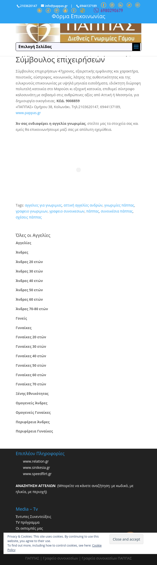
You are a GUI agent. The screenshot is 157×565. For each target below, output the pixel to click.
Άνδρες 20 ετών (29, 261)
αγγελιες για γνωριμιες (43, 205)
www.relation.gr (36, 461)
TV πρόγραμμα (27, 522)
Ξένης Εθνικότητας (32, 393)
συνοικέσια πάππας (117, 211)
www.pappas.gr (28, 112)
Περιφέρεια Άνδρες (33, 422)
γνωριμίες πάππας (119, 205)
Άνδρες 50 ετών (29, 289)
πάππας (92, 211)
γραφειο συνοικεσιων (66, 211)
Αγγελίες (23, 242)
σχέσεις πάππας (28, 217)
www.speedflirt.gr (37, 473)
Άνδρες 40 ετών (29, 280)
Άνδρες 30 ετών (29, 271)
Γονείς (21, 318)
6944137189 (88, 6)
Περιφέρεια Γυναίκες (34, 431)
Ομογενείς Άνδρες (31, 403)
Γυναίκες (23, 327)
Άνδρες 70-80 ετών (32, 308)
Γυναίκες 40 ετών (31, 355)
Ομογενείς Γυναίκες (33, 412)
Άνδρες (22, 252)
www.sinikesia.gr (36, 467)
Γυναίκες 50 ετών (31, 365)
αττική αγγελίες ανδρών (83, 205)
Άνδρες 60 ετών (29, 299)
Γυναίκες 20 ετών (31, 337)
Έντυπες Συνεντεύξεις (33, 516)
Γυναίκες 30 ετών (31, 346)
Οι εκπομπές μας (29, 528)
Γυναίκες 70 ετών (31, 384)
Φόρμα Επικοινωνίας (78, 16)
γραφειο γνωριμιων (31, 211)
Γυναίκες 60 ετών (31, 374)
